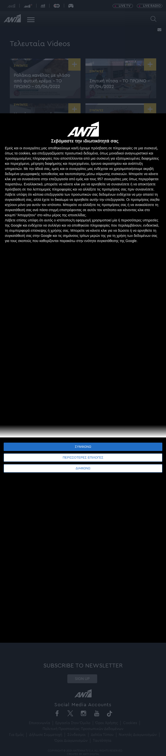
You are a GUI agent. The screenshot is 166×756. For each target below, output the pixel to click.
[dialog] (83, 377)
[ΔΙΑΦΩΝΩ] (157, 122)
